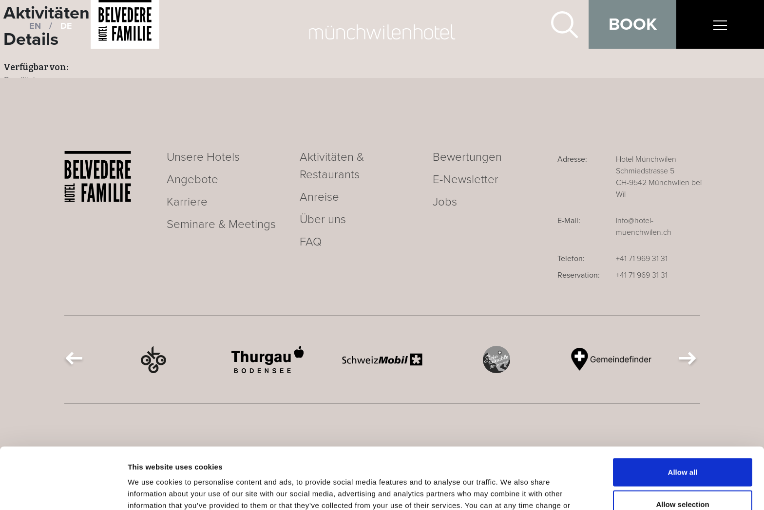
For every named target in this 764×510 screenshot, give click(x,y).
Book (633, 24)
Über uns (323, 219)
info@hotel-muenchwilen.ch (643, 226)
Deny (683, 478)
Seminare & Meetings (221, 224)
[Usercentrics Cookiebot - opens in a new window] (63, 491)
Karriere (187, 202)
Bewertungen (467, 157)
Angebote (192, 179)
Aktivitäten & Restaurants (332, 166)
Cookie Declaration (274, 459)
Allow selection (682, 446)
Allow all (683, 414)
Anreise (319, 197)
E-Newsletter (465, 179)
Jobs (445, 202)
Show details (511, 491)
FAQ (311, 242)
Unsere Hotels (203, 157)
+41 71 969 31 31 (642, 259)
